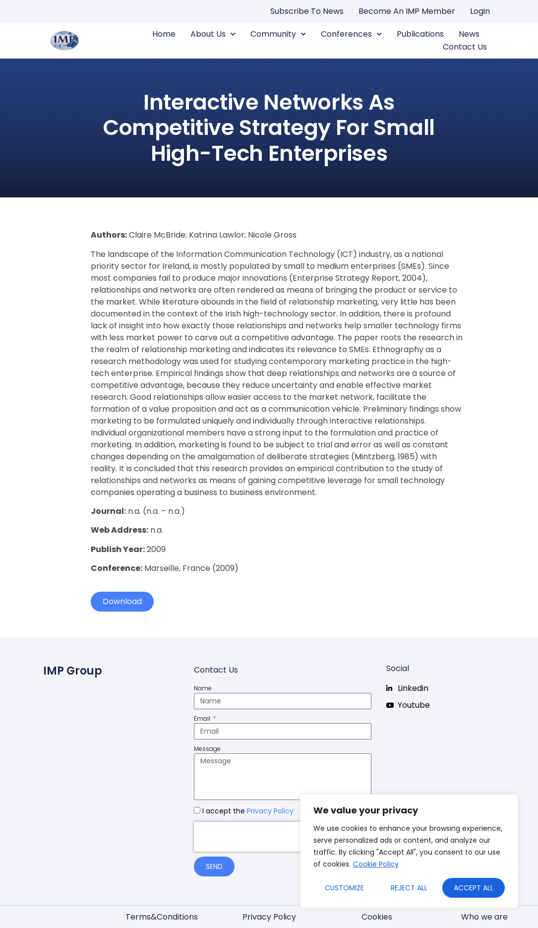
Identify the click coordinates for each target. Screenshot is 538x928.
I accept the (248, 811)
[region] (409, 851)
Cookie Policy (376, 864)
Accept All (473, 888)
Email (203, 718)
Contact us (465, 47)
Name (203, 688)
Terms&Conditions (161, 917)
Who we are (484, 917)
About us (213, 34)
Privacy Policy (270, 811)
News (469, 34)
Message (207, 748)
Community (278, 34)
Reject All (409, 888)
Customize (344, 888)
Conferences (351, 34)
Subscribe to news (307, 11)
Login (480, 11)
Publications (420, 34)
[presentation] (257, 837)
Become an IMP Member (407, 11)
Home (164, 34)
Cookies (376, 917)
